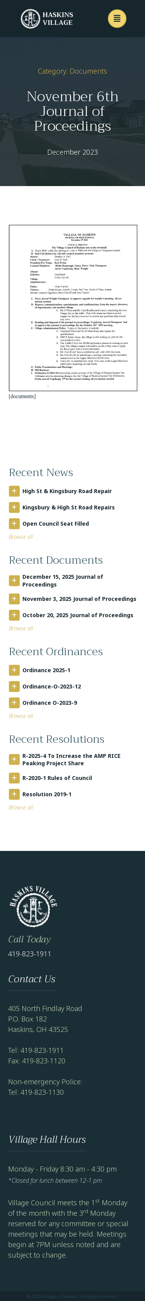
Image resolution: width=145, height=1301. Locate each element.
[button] (117, 18)
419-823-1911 (29, 953)
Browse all (21, 536)
